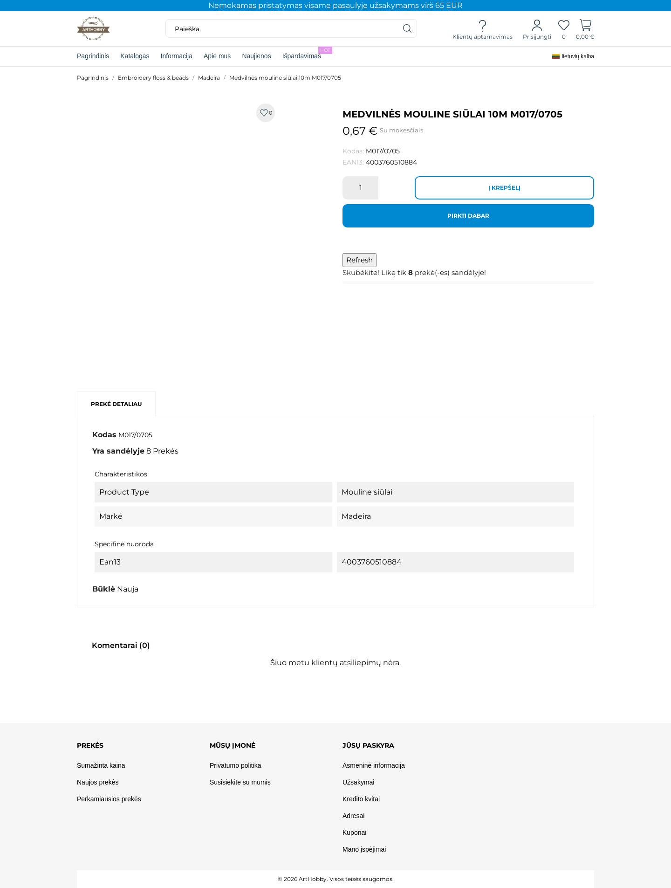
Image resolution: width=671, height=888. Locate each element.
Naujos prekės (98, 782)
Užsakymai (358, 782)
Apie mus (217, 56)
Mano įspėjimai (364, 849)
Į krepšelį (504, 187)
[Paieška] (407, 28)
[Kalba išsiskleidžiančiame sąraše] (573, 56)
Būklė (103, 589)
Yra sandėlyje (118, 451)
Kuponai (354, 832)
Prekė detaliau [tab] (116, 403)
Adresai (353, 815)
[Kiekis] (360, 188)
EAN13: (353, 162)
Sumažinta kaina (101, 765)
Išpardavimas (307, 53)
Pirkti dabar (468, 215)
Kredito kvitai (361, 799)
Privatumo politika (235, 765)
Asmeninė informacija (373, 765)
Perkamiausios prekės (109, 799)
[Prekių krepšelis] (585, 29)
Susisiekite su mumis (240, 782)
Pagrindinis (93, 56)
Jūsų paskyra (368, 745)
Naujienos (256, 56)
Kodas (104, 434)
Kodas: (353, 151)
